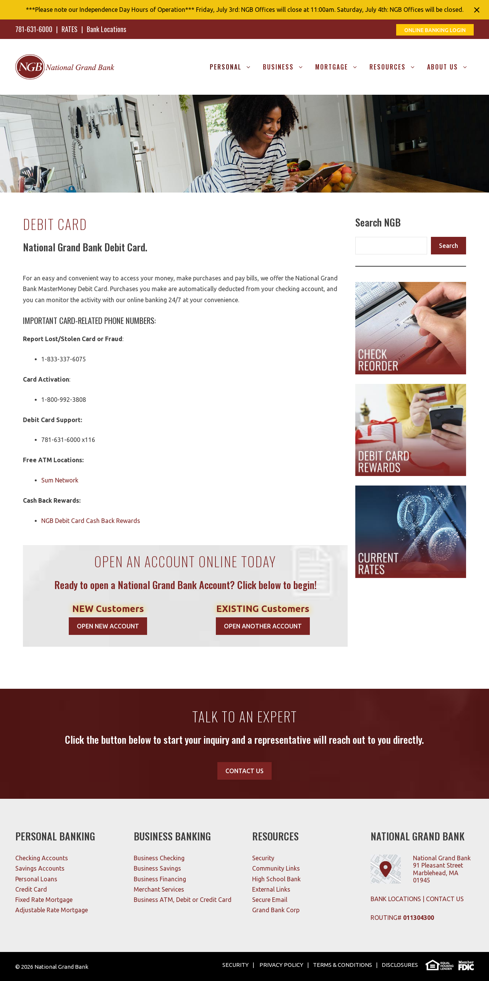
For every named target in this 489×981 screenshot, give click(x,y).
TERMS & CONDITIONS (342, 965)
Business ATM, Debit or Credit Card (183, 899)
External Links (271, 889)
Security (263, 858)
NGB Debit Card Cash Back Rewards (90, 520)
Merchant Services (159, 889)
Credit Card (31, 889)
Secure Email (269, 899)
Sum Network (59, 480)
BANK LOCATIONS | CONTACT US (417, 898)
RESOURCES (395, 66)
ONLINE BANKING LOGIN (435, 30)
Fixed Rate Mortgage (44, 899)
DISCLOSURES (400, 965)
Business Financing (160, 879)
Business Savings (157, 868)
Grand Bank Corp (276, 910)
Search (448, 245)
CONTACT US (244, 770)
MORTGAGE (339, 66)
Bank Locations (106, 29)
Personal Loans (36, 879)
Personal (233, 66)
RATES (70, 29)
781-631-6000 (33, 29)
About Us (450, 66)
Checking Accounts (41, 858)
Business (286, 66)
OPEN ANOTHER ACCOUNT (263, 626)
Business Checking (159, 858)
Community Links (276, 868)
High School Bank (276, 879)
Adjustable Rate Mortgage (51, 910)
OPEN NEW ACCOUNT (108, 626)
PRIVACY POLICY (280, 965)
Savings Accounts (40, 868)
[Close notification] (476, 10)
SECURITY (235, 965)
